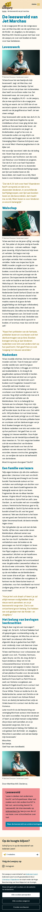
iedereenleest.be (13, 811)
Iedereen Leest (32, 874)
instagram (10, 866)
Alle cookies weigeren (21, 901)
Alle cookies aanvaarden (21, 895)
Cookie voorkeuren (21, 907)
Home (4, 11)
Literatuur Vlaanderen (10, 880)
